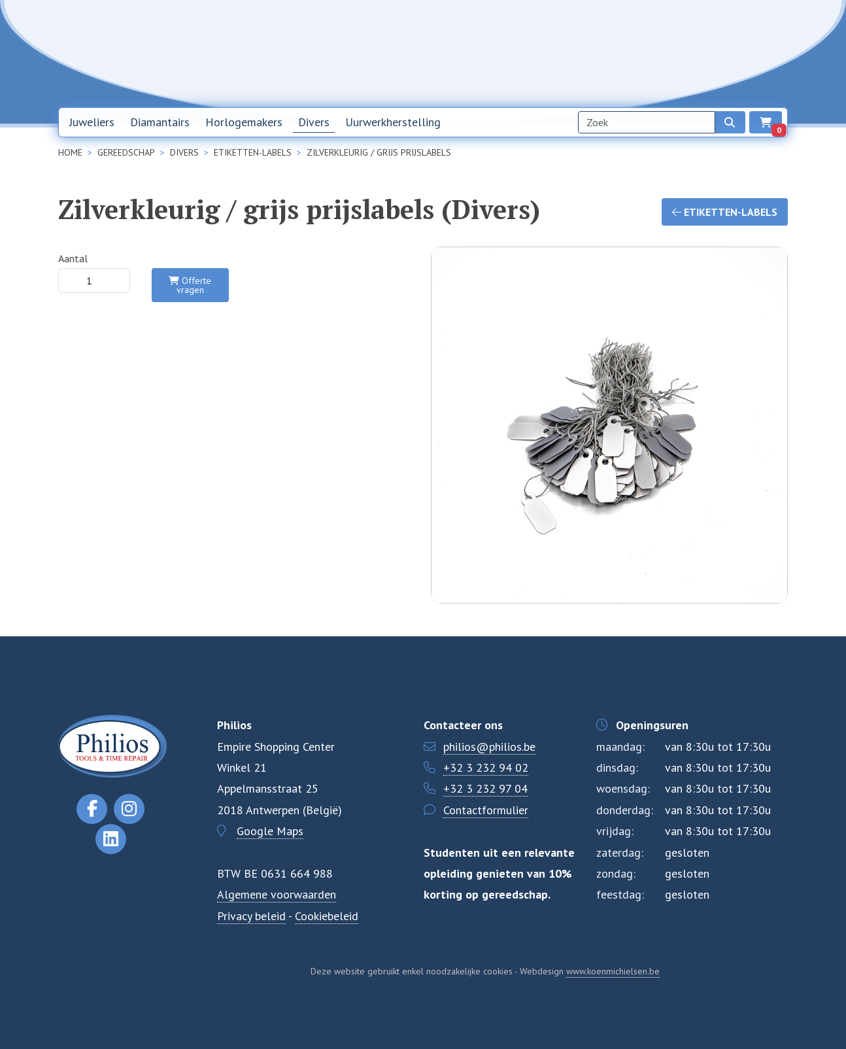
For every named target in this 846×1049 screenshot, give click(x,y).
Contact (685, 53)
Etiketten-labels (724, 211)
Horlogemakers (243, 121)
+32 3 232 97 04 (485, 788)
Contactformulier (485, 809)
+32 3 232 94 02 (485, 767)
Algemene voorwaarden (276, 894)
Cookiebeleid (326, 915)
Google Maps (270, 830)
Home (503, 53)
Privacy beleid (251, 915)
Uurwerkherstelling (393, 121)
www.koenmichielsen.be (613, 971)
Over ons (628, 53)
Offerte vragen (190, 285)
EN (763, 53)
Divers (314, 121)
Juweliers (91, 121)
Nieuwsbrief (563, 53)
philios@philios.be (489, 746)
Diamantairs (160, 121)
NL (729, 53)
